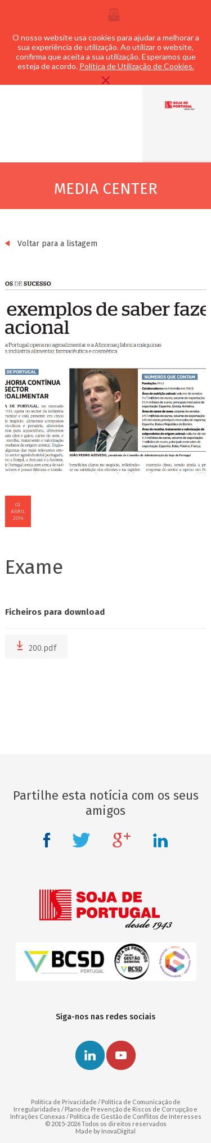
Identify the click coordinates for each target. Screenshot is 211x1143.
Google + (122, 840)
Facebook (46, 840)
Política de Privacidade (64, 1101)
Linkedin (160, 840)
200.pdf (36, 646)
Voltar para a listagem (51, 243)
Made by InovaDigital (105, 1131)
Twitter (81, 840)
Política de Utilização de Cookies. (136, 66)
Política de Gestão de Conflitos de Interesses (135, 1116)
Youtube (121, 1055)
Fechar (106, 80)
